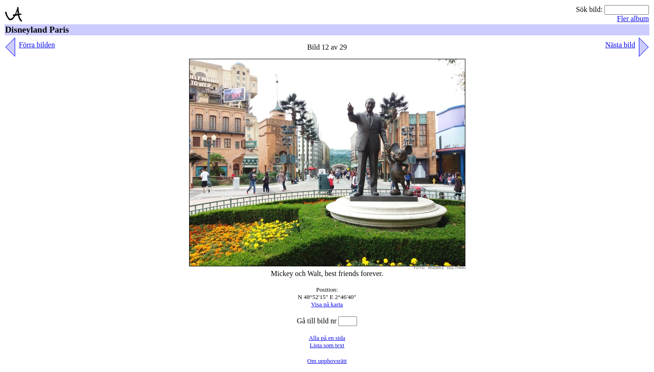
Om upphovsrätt (327, 360)
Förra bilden (37, 45)
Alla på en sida (327, 337)
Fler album (633, 19)
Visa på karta (327, 304)
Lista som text (327, 345)
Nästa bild (620, 45)
